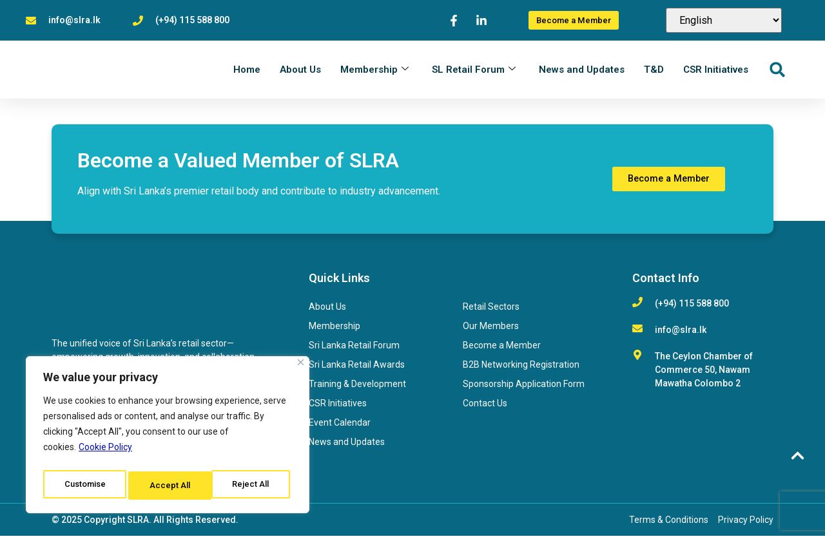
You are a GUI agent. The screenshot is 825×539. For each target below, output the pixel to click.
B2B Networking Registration (521, 368)
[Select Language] (724, 20)
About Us (300, 71)
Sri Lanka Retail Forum (354, 348)
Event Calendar (340, 426)
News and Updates (582, 71)
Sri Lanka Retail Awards (357, 368)
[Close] (301, 369)
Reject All (169, 485)
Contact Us (485, 406)
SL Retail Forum (474, 71)
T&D (654, 71)
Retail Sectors (491, 310)
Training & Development (357, 387)
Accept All (252, 485)
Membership (374, 71)
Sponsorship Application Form (524, 387)
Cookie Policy (105, 453)
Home (246, 71)
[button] (777, 71)
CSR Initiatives (715, 71)
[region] (167, 438)
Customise (85, 485)
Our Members (491, 329)
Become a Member (502, 348)
